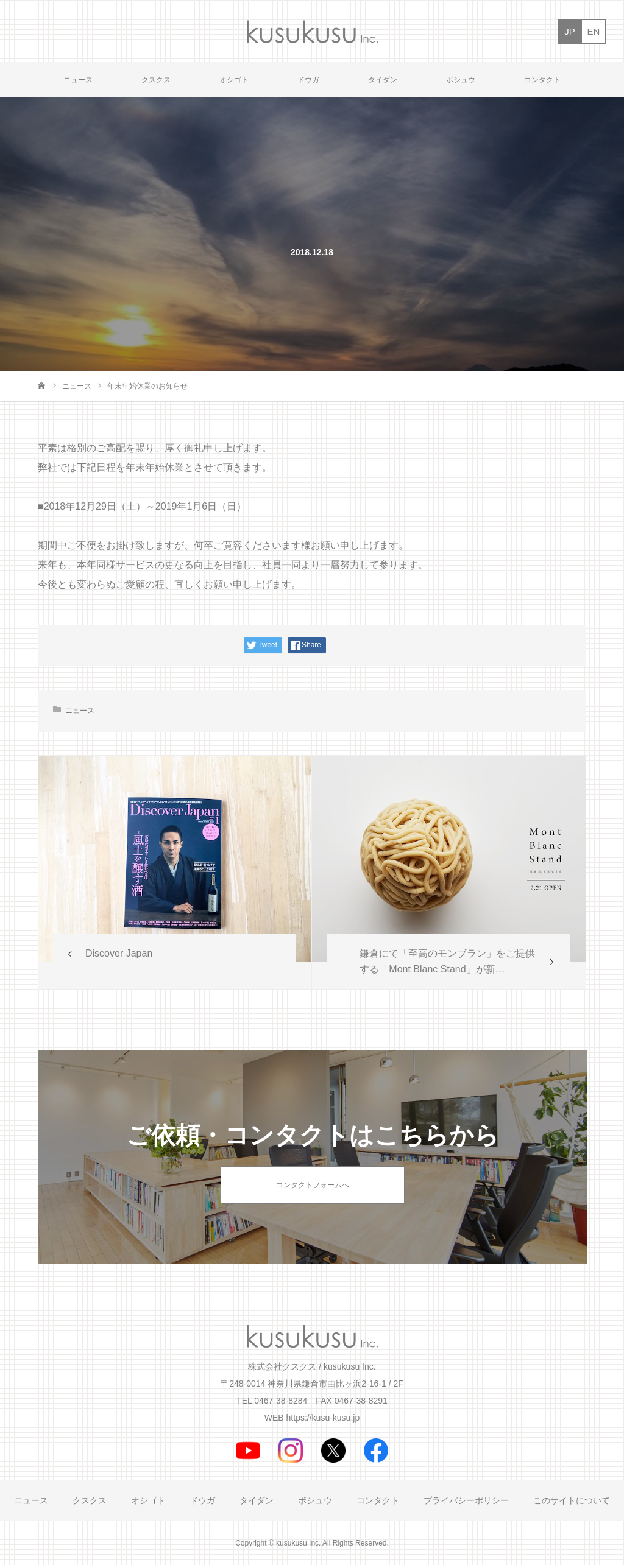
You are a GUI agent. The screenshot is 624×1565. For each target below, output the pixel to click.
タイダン (382, 80)
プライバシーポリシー (466, 1500)
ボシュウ (460, 80)
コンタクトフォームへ (312, 1185)
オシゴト (234, 80)
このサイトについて (571, 1500)
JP (569, 31)
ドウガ (308, 80)
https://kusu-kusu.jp (323, 1418)
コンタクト (542, 80)
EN (593, 31)
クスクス (156, 80)
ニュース (78, 80)
